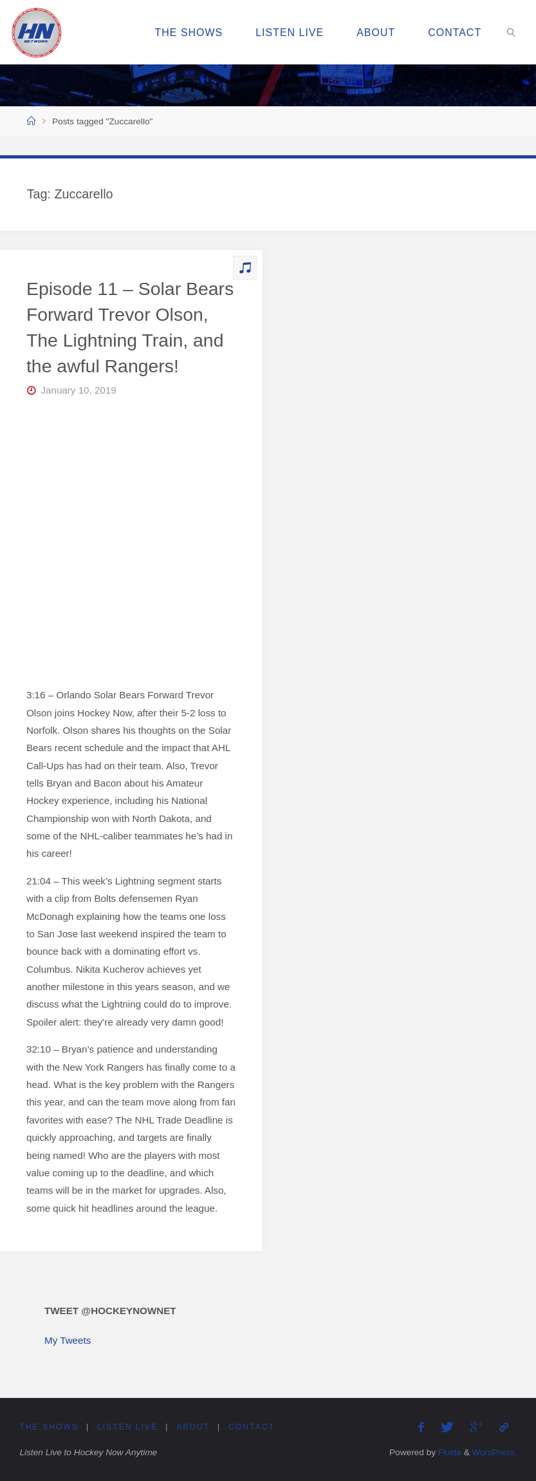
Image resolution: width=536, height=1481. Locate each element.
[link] (512, 32)
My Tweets (67, 1340)
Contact (253, 1427)
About (193, 1427)
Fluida (447, 1453)
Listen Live (128, 1427)
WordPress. (493, 1453)
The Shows (49, 1427)
